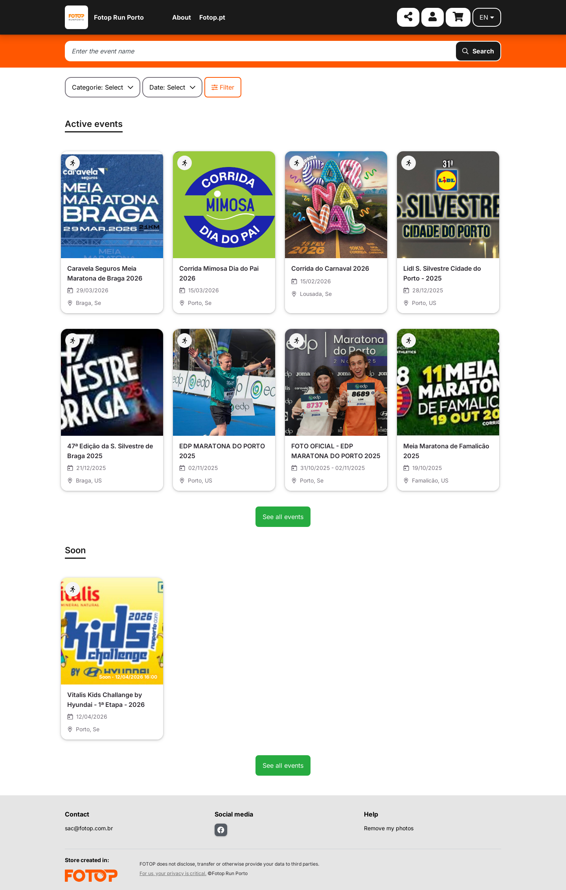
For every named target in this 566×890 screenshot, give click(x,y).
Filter (222, 87)
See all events (283, 517)
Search (478, 51)
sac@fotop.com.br (89, 828)
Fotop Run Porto (119, 17)
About (181, 17)
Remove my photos (388, 828)
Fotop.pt (212, 17)
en (487, 17)
